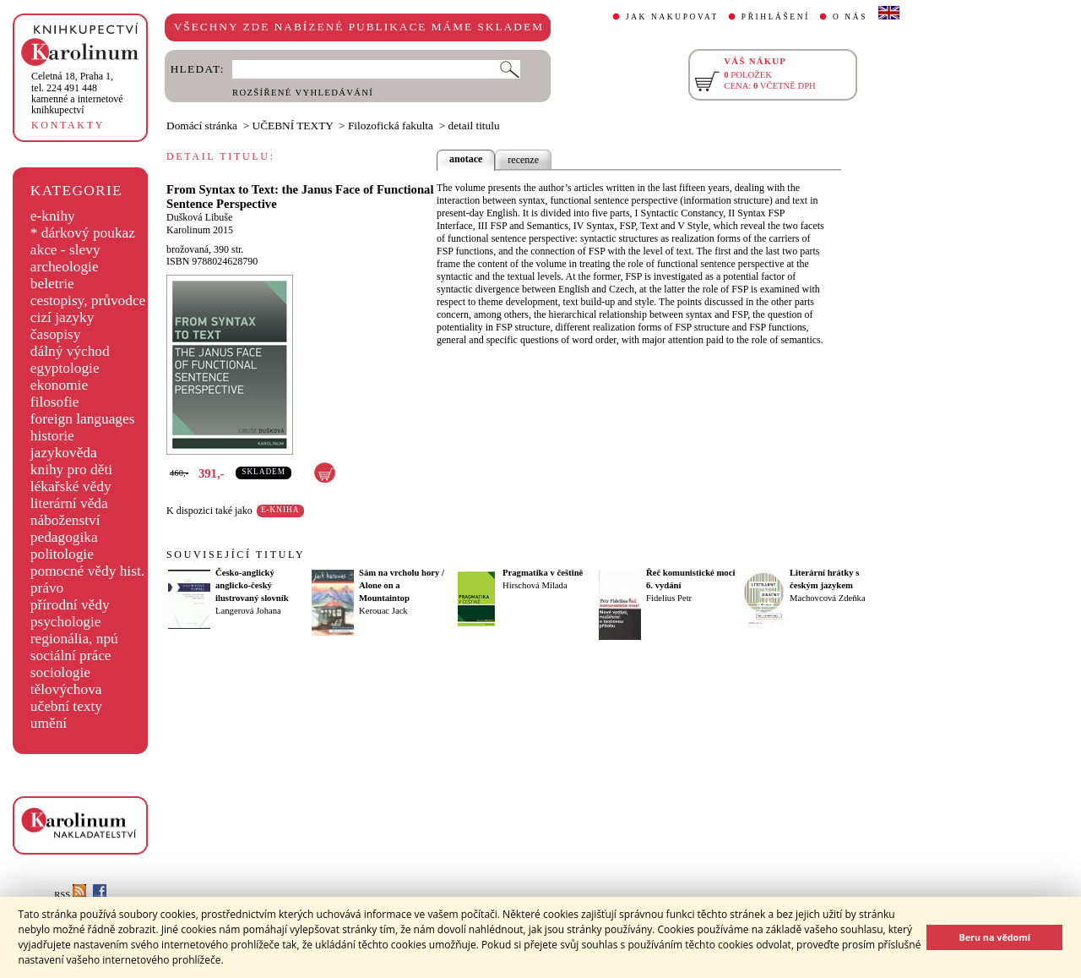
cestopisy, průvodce (88, 300)
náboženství (65, 520)
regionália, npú (74, 639)
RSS (70, 894)
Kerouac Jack (383, 610)
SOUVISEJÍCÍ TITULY (235, 554)
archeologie (64, 267)
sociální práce (70, 655)
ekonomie (59, 385)
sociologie (60, 672)
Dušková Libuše (199, 217)
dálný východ (70, 351)
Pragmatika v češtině (542, 572)
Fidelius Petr (669, 598)
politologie (62, 554)
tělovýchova (66, 689)
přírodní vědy (70, 605)
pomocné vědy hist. (87, 571)
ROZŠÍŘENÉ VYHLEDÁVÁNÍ (302, 92)
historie (52, 436)
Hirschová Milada (535, 585)
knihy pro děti (71, 470)
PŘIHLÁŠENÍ (775, 17)
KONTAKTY (68, 125)
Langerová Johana (248, 610)
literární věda (69, 503)
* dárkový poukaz (82, 233)
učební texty (66, 706)
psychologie (65, 622)
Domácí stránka (201, 125)
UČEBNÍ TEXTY (293, 125)
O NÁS (850, 17)
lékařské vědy (70, 486)
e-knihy (52, 216)
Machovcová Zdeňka (828, 598)
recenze (523, 160)
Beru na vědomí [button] (994, 937)
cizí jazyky (62, 317)
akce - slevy (65, 250)
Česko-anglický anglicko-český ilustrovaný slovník (252, 585)
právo (46, 588)
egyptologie (65, 368)
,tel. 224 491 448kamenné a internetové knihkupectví (77, 93)
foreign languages (82, 419)
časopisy (55, 334)
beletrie (52, 284)
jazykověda (63, 453)
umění (48, 723)
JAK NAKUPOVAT (672, 17)
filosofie (54, 402)
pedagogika (64, 537)
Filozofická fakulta (390, 125)
